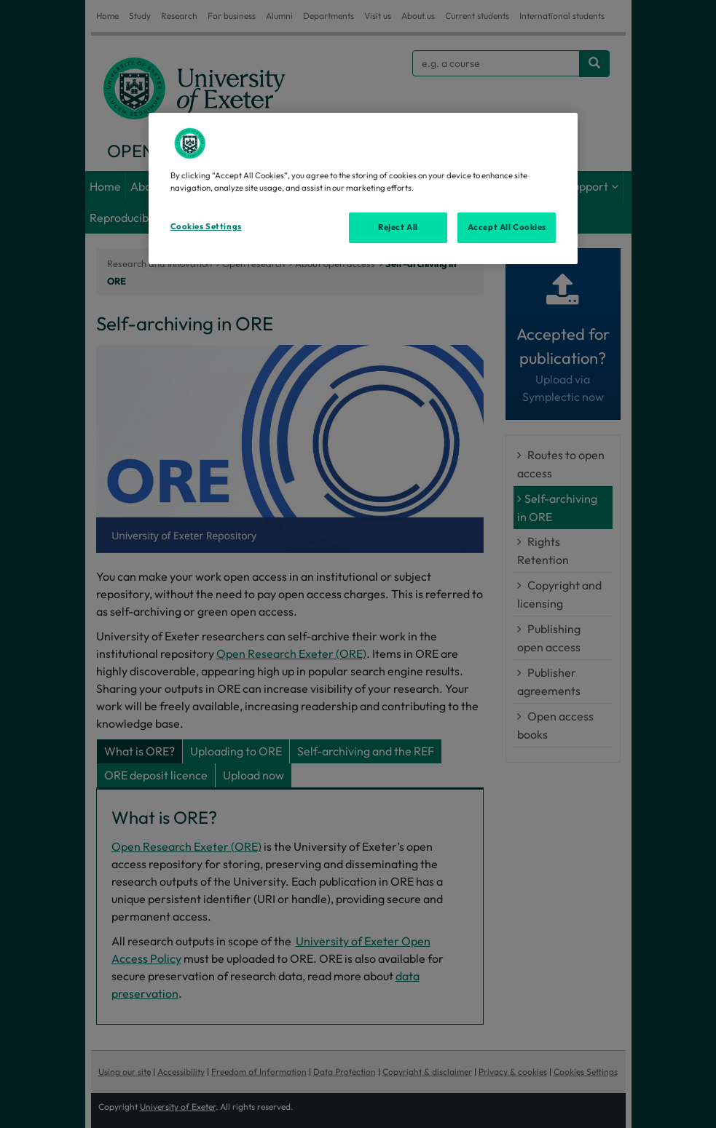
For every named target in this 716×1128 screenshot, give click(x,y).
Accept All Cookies (507, 227)
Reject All (398, 227)
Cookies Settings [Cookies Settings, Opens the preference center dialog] (206, 226)
